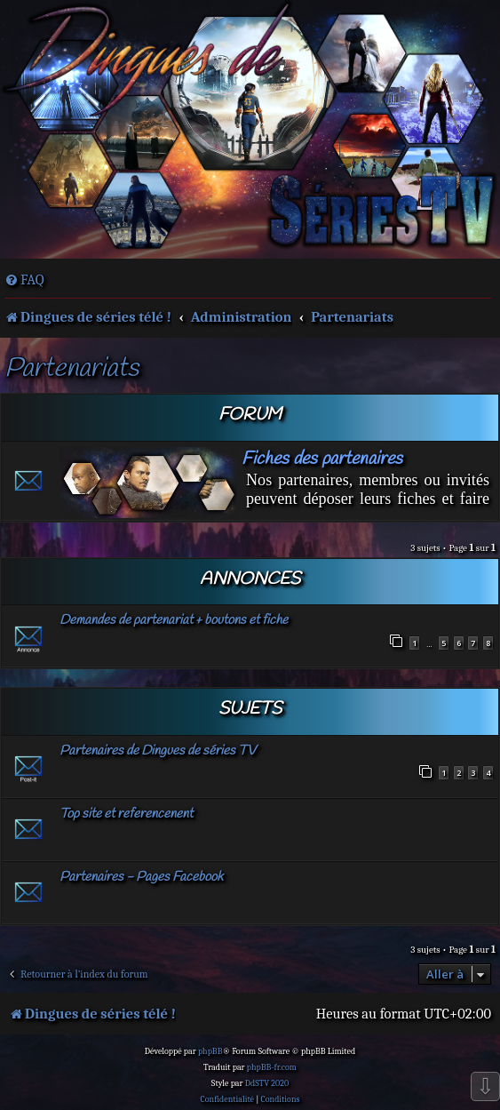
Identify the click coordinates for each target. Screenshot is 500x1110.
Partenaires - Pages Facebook (141, 877)
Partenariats (71, 369)
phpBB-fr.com (272, 1067)
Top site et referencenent (126, 814)
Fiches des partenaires (322, 459)
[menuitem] (24, 280)
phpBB (210, 1051)
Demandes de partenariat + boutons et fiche (174, 620)
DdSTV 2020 (267, 1083)
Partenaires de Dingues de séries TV (158, 751)
